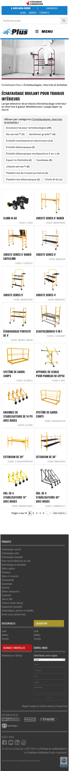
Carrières (52, 8)
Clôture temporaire (10, 591)
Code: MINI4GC (56, 299)
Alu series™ (13, 134)
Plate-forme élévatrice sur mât (16, 561)
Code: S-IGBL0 (24, 380)
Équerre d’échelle (17, 160)
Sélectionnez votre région (49, 657)
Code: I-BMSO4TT (55, 506)
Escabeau (42, 160)
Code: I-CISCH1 (24, 263)
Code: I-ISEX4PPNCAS (20, 461)
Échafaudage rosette (11, 549)
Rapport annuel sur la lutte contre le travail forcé (44, 706)
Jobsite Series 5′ (13, 295)
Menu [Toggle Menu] (43, 31)
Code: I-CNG (26, 222)
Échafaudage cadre (10, 553)
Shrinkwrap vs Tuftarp (12, 655)
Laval (23, 12)
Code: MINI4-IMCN (22, 340)
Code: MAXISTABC (22, 506)
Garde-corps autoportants (14, 614)
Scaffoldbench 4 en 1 (49, 331)
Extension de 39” (13, 457)
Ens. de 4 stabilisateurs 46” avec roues (48, 497)
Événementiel (8, 580)
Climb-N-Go (52, 179)
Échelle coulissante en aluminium (27, 140)
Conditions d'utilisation (38, 752)
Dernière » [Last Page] (59, 513)
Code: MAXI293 (56, 461)
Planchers (6, 572)
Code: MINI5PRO (23, 299)
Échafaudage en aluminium (14, 564)
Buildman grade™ (40, 134)
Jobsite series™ (16, 166)
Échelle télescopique (18, 147)
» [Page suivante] (50, 513)
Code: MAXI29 (57, 259)
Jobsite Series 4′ (46, 295)
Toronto (44, 12)
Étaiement (6, 595)
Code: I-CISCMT (56, 336)
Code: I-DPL (58, 380)
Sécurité (5, 587)
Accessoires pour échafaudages (26, 127)
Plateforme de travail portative (25, 173)
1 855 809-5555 (20, 8)
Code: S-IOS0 (25, 425)
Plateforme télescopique (21, 179)
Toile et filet (7, 599)
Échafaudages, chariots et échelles (18, 610)
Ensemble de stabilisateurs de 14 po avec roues (18, 416)
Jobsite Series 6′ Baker (50, 218)
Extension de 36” (46, 457)
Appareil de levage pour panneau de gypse (50, 374)
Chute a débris (8, 568)
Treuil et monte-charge (12, 603)
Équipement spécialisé (12, 606)
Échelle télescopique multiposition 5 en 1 (31, 153)
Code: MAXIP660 (55, 222)
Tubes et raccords (10, 576)
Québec (33, 12)
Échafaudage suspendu (12, 557)
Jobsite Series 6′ (46, 254)
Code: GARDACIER (55, 421)
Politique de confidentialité (52, 748)
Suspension (7, 584)
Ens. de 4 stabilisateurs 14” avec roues (15, 497)
